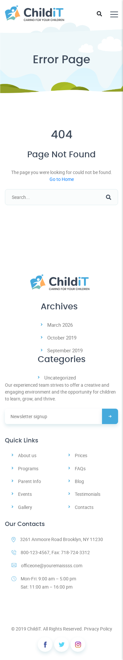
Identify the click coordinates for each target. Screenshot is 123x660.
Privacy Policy (98, 629)
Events (25, 494)
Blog (79, 481)
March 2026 (60, 324)
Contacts (84, 507)
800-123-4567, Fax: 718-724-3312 (50, 552)
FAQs (80, 468)
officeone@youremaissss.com (46, 565)
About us (27, 455)
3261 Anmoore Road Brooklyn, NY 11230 (57, 539)
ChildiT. (34, 629)
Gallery (25, 507)
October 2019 (61, 337)
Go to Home (62, 179)
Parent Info (29, 481)
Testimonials (87, 494)
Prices (81, 455)
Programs (28, 468)
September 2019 (65, 350)
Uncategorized (60, 377)
